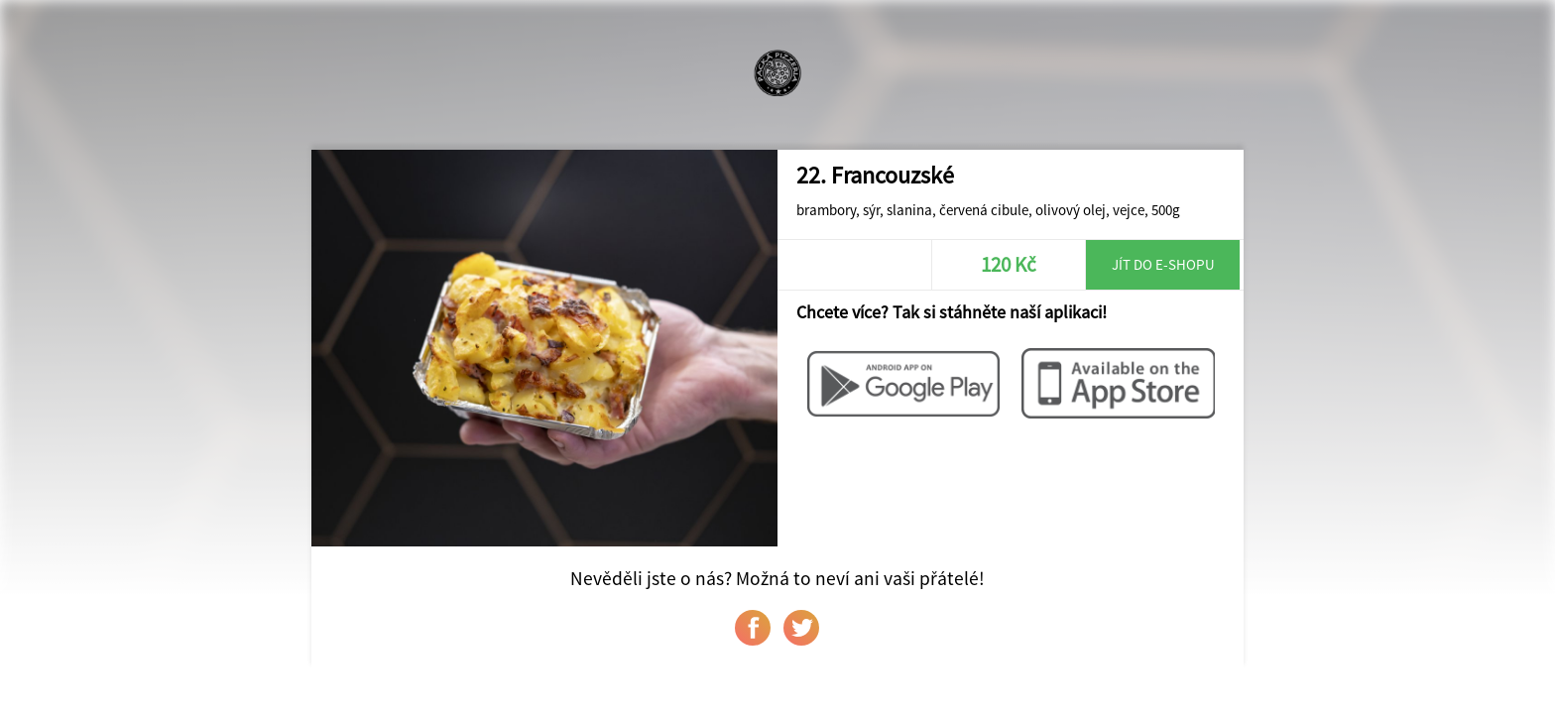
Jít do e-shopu (1163, 264)
